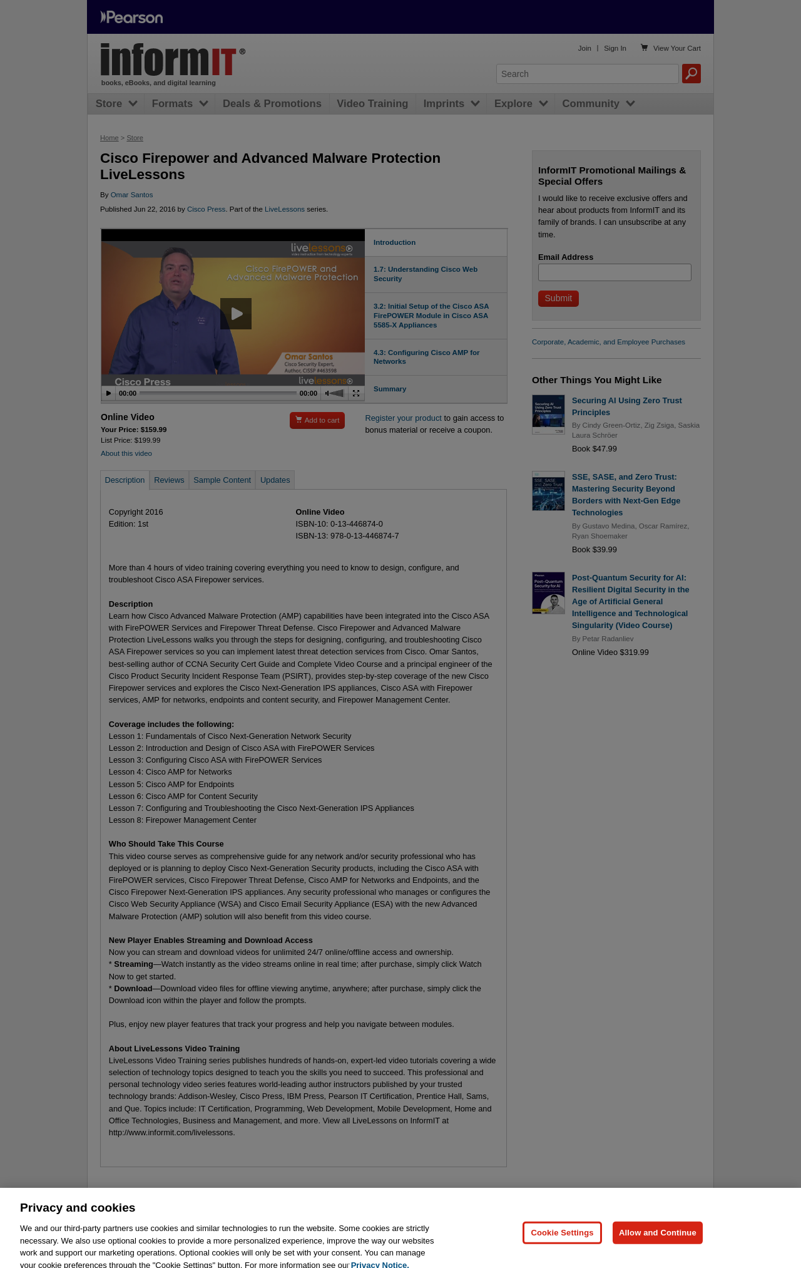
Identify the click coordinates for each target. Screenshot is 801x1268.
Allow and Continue (657, 1241)
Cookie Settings (562, 1241)
